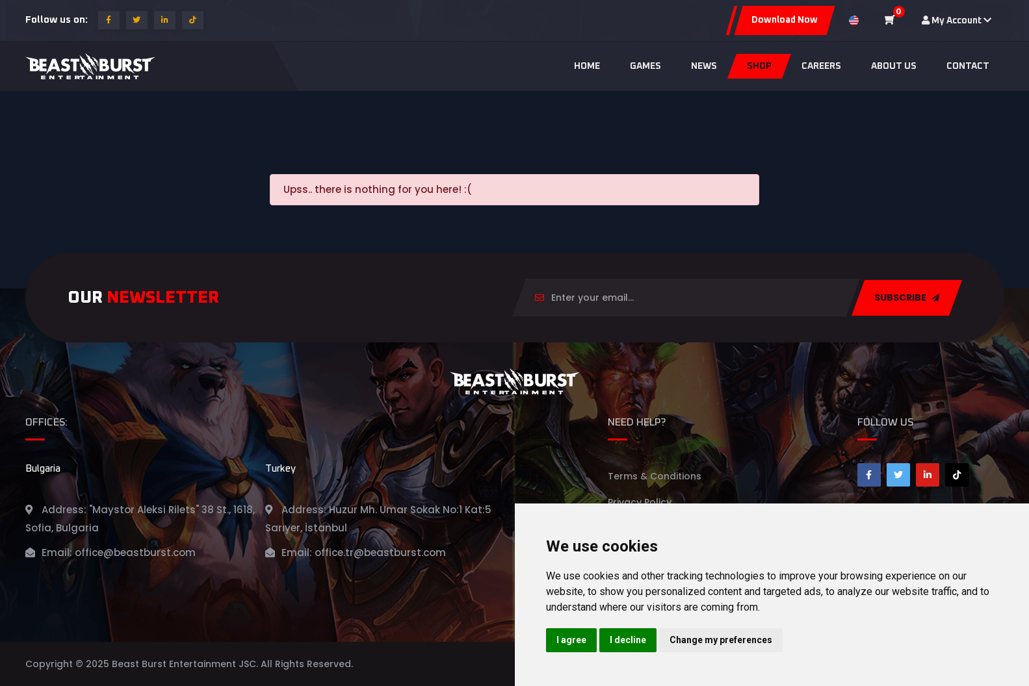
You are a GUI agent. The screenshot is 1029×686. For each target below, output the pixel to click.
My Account (956, 20)
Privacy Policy (639, 502)
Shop (759, 66)
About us (894, 66)
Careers (821, 66)
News (704, 66)
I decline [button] (628, 640)
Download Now (784, 20)
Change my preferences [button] (721, 640)
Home (587, 66)
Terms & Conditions (654, 476)
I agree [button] (571, 640)
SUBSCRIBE (906, 297)
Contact (967, 66)
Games (645, 66)
